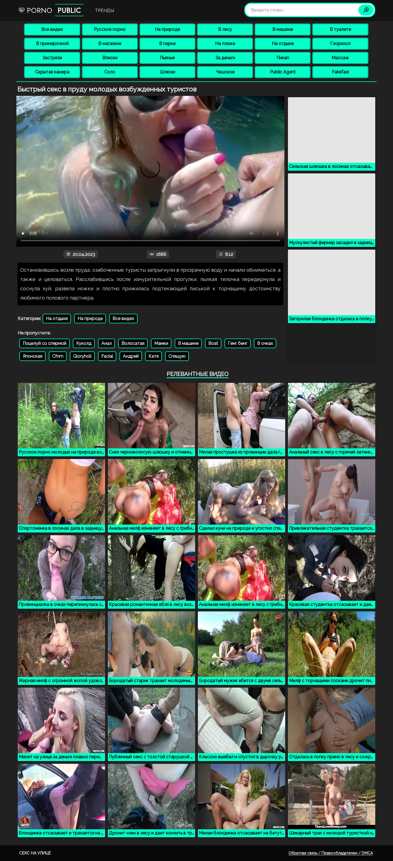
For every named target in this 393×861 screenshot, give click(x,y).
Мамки (161, 343)
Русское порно (110, 29)
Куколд (83, 343)
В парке (167, 43)
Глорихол (340, 43)
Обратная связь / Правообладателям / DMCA (330, 853)
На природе (167, 29)
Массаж (340, 57)
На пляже (225, 43)
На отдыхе (283, 43)
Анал (106, 343)
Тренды (104, 10)
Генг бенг (237, 343)
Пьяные (167, 57)
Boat (213, 343)
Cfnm (57, 356)
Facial (107, 356)
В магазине (109, 43)
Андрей (131, 356)
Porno (51, 10)
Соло (109, 72)
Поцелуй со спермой (44, 343)
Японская (32, 356)
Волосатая (132, 343)
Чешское (225, 72)
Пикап (282, 57)
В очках (265, 343)
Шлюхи (167, 72)
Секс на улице (35, 853)
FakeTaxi (340, 72)
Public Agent (283, 72)
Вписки (109, 57)
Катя (153, 356)
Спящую (177, 356)
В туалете (340, 29)
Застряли (52, 57)
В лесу (225, 29)
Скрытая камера (52, 72)
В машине (282, 29)
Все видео (52, 29)
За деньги (225, 57)
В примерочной (52, 43)
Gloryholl (82, 356)
